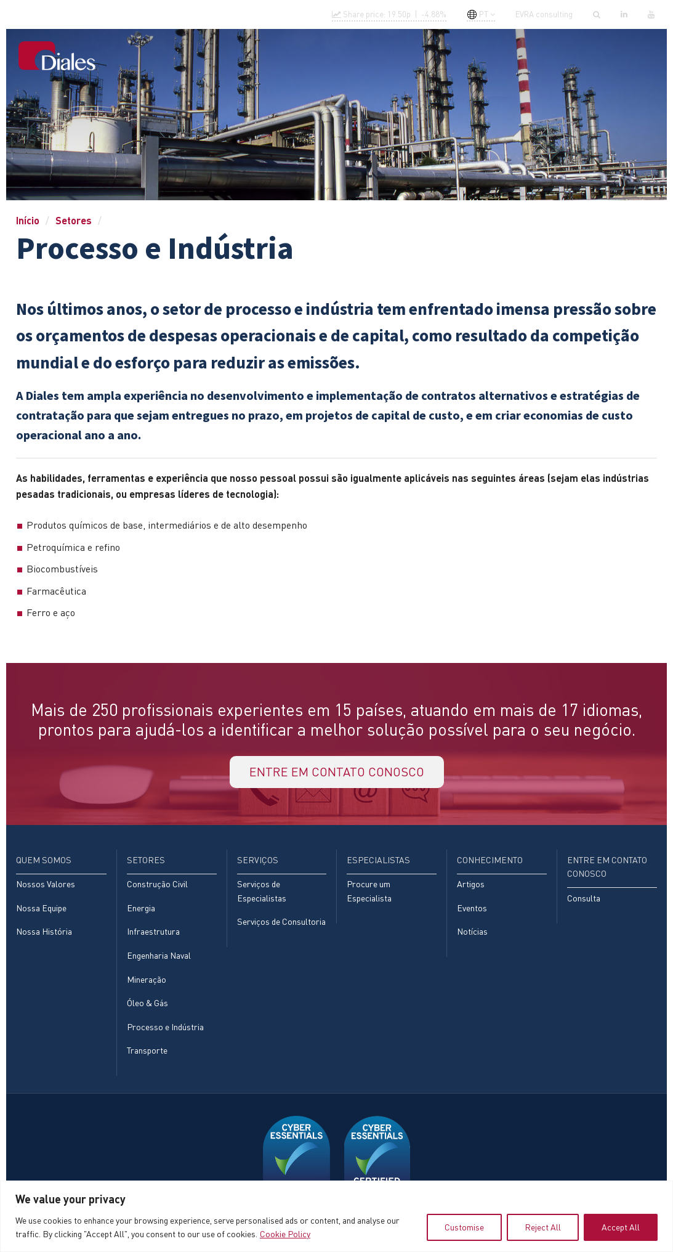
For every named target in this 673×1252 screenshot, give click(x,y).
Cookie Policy (285, 1234)
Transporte (147, 1050)
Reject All (543, 1227)
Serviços (337, 56)
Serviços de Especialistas (261, 891)
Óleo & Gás (147, 1003)
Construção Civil (157, 884)
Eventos (472, 908)
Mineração (146, 979)
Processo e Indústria (165, 1027)
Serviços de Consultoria (281, 921)
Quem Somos (226, 56)
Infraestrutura (153, 931)
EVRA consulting (544, 14)
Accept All (621, 1227)
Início (174, 56)
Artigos (471, 884)
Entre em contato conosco (587, 56)
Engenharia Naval (159, 955)
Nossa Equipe (41, 908)
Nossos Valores (45, 884)
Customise (464, 1227)
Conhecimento (478, 56)
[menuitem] (174, 57)
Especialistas (401, 56)
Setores (285, 56)
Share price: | (389, 14)
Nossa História (44, 931)
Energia (141, 908)
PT (477, 14)
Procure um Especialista (369, 891)
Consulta (583, 898)
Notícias (472, 931)
